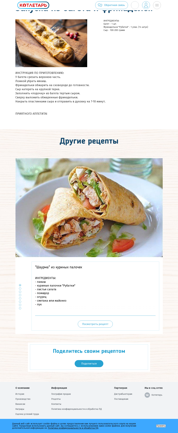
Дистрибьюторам (123, 394)
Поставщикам (121, 399)
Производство (22, 399)
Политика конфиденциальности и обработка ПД (76, 409)
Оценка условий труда (27, 414)
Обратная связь (111, 5)
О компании (22, 387)
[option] (89, 207)
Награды (19, 409)
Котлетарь (153, 395)
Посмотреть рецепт (95, 324)
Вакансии (20, 404)
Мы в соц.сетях (154, 387)
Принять (161, 426)
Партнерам (120, 387)
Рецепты (56, 399)
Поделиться (89, 363)
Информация (59, 387)
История (19, 394)
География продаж (61, 394)
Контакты (56, 404)
